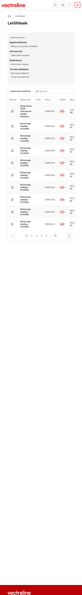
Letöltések (20, 16)
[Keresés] (55, 5)
